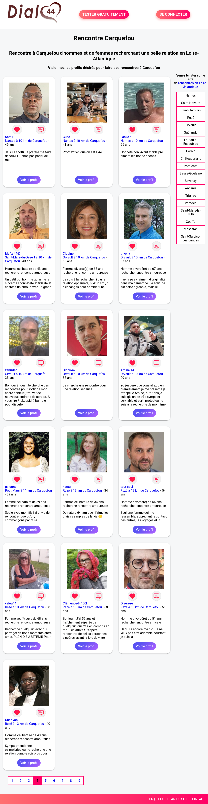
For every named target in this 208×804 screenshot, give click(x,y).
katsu (67, 487)
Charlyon (11, 720)
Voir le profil (28, 180)
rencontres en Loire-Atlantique (192, 85)
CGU (161, 799)
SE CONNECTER (173, 14)
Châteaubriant (191, 158)
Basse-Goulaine (191, 173)
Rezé (190, 118)
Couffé (190, 222)
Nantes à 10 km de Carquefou (26, 141)
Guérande (190, 132)
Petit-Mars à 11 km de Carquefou (28, 490)
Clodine (68, 253)
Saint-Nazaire (190, 103)
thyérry (126, 253)
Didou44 (69, 370)
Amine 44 (127, 370)
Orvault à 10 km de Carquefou (84, 257)
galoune (10, 487)
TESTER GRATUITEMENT (104, 14)
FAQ (152, 799)
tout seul (127, 487)
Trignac (190, 196)
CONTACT (198, 799)
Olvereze (127, 603)
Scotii (9, 137)
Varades (190, 203)
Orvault (191, 125)
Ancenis (190, 188)
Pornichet (190, 166)
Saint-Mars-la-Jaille (190, 212)
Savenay (191, 181)
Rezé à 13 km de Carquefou (82, 490)
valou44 (10, 603)
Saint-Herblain (191, 110)
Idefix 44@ (12, 253)
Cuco (66, 137)
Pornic (190, 151)
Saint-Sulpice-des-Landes (190, 238)
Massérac (191, 229)
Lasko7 (126, 137)
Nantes (191, 95)
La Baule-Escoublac (190, 142)
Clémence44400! (75, 603)
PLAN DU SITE (177, 799)
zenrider (11, 370)
